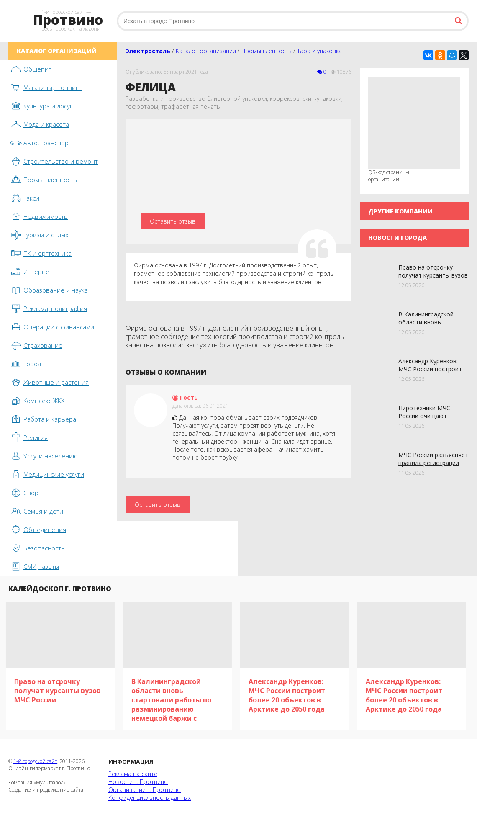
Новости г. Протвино (138, 782)
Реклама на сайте (132, 774)
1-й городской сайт (35, 761)
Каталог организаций (206, 51)
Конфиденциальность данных (149, 798)
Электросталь (148, 51)
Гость (185, 397)
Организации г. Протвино (144, 790)
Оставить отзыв (172, 221)
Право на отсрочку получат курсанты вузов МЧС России (433, 275)
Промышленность (266, 51)
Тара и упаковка (319, 51)
